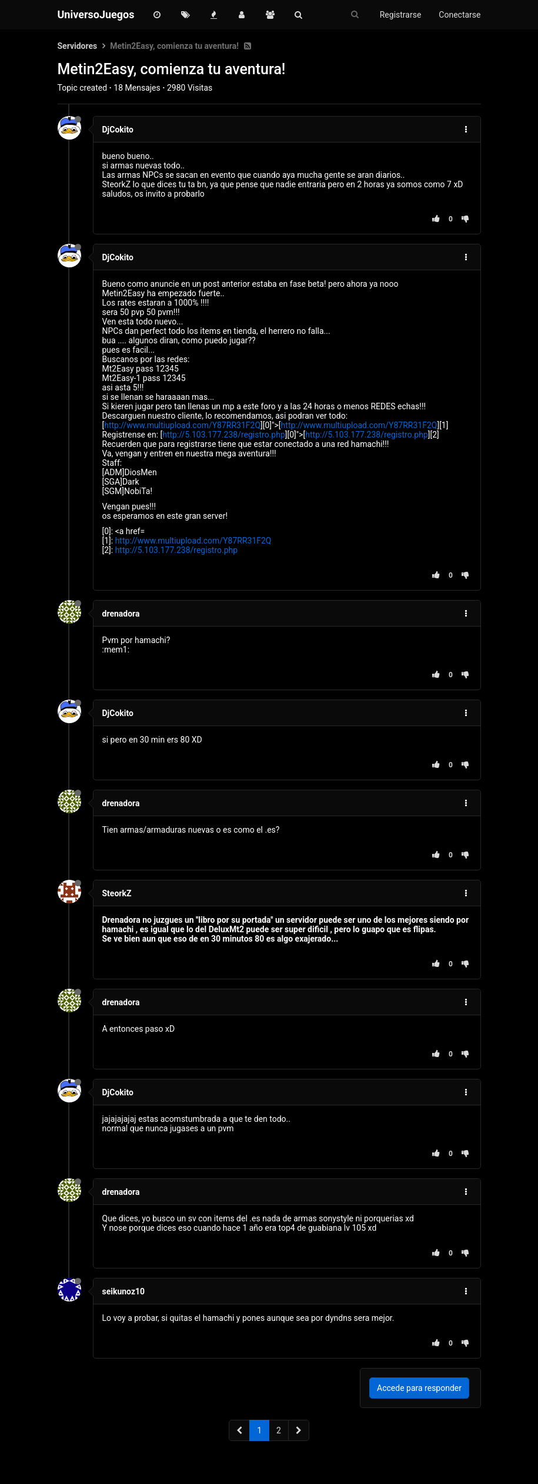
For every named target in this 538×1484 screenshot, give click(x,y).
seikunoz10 (123, 1291)
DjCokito (117, 129)
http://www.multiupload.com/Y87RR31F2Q (182, 425)
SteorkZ (117, 893)
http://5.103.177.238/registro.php (223, 434)
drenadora (121, 613)
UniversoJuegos (96, 14)
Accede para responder (419, 1388)
